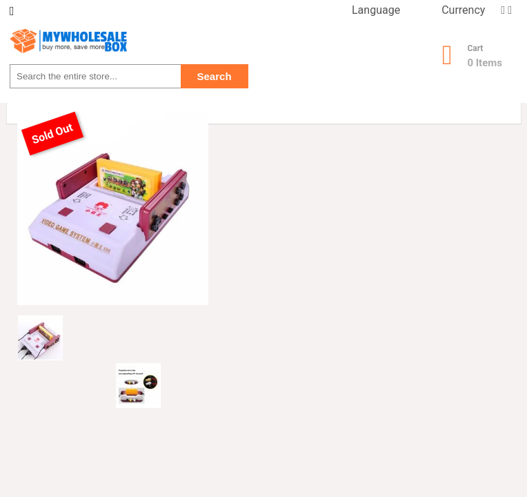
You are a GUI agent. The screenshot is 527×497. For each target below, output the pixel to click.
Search (214, 76)
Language (376, 10)
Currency (463, 10)
